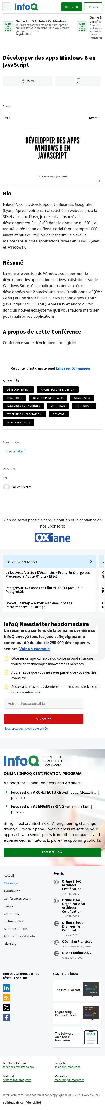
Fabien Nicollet (21, 487)
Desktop (59, 414)
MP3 (7, 118)
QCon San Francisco (77, 942)
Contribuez (11, 913)
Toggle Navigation (7, 7)
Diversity (10, 944)
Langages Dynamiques (73, 369)
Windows (58, 406)
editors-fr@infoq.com (17, 1080)
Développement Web (48, 397)
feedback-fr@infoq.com (18, 1067)
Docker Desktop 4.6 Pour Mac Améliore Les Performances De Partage (39, 605)
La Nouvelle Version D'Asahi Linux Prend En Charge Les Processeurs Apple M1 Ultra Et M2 (48, 574)
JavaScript (14, 397)
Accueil (9, 875)
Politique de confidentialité (22, 1103)
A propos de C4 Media (19, 936)
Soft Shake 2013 (18, 422)
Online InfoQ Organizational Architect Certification (73, 906)
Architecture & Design (58, 389)
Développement (18, 389)
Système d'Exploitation (24, 414)
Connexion (12, 891)
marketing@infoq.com (69, 1080)
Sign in (93, 6)
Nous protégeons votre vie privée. (26, 729)
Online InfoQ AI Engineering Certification (73, 926)
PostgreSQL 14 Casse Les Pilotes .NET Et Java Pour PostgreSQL (44, 590)
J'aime (31, 80)
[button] (43, 719)
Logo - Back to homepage (26, 6)
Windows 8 (82, 397)
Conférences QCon (17, 898)
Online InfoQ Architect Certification (72, 885)
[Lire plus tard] (78, 81)
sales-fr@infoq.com (67, 1067)
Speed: (8, 106)
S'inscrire (11, 883)
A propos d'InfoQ (16, 928)
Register (71, 6)
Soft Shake (84, 406)
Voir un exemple (34, 648)
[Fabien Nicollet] (6, 487)
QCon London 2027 (77, 953)
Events (8, 906)
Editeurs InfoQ (14, 921)
